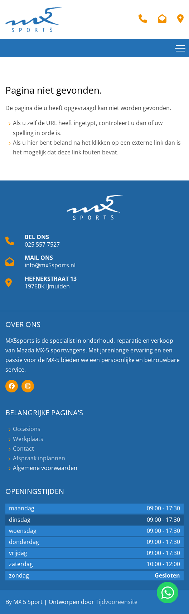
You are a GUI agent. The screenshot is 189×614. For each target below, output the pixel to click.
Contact (23, 448)
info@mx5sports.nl (50, 265)
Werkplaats (28, 439)
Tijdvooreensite (116, 602)
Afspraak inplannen (39, 458)
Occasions (26, 429)
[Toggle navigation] (180, 48)
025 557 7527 (42, 244)
